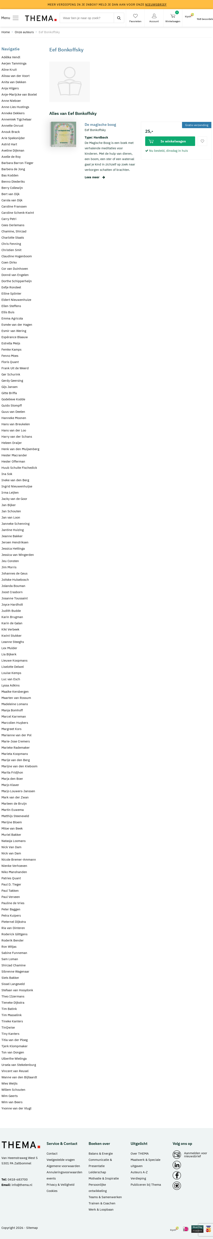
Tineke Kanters (12, 1021)
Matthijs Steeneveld (15, 816)
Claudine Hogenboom (16, 256)
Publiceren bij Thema (146, 1185)
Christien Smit (11, 250)
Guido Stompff (11, 405)
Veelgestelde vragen (61, 1160)
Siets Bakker (10, 978)
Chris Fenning (11, 244)
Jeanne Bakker (12, 536)
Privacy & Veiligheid (60, 1185)
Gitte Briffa (9, 393)
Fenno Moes (9, 356)
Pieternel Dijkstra (13, 922)
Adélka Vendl (10, 57)
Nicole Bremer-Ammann (18, 859)
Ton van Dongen (12, 1052)
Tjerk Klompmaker (14, 1046)
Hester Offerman (13, 461)
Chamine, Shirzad (13, 231)
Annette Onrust (12, 126)
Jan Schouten (11, 511)
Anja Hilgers (10, 88)
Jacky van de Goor (14, 499)
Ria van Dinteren (13, 928)
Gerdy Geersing (12, 381)
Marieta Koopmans (14, 754)
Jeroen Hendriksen (14, 542)
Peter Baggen (10, 909)
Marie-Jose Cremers (15, 741)
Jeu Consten (10, 561)
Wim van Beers (11, 1102)
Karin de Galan (11, 623)
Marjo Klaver (10, 785)
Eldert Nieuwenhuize (16, 300)
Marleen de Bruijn (14, 803)
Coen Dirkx (9, 262)
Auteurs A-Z (139, 1172)
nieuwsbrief (156, 4)
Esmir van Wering (13, 331)
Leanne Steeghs (12, 642)
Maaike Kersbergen (15, 692)
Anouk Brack (10, 132)
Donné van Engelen (15, 275)
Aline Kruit (9, 70)
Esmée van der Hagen (16, 325)
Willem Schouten (13, 1090)
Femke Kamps (11, 349)
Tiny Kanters (10, 1034)
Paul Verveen (10, 897)
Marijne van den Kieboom (19, 766)
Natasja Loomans (13, 841)
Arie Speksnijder (13, 138)
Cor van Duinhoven (14, 269)
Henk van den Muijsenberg (20, 449)
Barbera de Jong (13, 169)
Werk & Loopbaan (101, 1209)
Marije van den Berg (15, 760)
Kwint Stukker (11, 636)
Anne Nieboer (11, 101)
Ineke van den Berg (15, 480)
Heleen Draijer (11, 443)
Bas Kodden (10, 175)
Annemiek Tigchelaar (16, 119)
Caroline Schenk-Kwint (17, 213)
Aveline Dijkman (12, 150)
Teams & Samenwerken (105, 1197)
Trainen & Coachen (102, 1203)
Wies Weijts (9, 1083)
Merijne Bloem (11, 822)
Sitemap (32, 1228)
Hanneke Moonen (13, 418)
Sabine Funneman (14, 953)
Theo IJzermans (12, 996)
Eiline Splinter (11, 293)
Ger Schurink (10, 374)
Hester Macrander (14, 455)
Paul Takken (10, 891)
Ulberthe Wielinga (14, 1058)
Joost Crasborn (12, 592)
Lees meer (95, 177)
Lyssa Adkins (10, 685)
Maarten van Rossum (16, 698)
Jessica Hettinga (13, 548)
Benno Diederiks (13, 181)
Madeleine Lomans (14, 704)
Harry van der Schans (16, 437)
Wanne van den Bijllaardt (19, 1077)
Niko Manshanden (14, 872)
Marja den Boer (12, 779)
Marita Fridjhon (12, 772)
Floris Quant (10, 362)
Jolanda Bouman (13, 586)
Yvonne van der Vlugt (16, 1108)
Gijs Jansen (9, 387)
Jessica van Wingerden (17, 555)
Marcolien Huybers (14, 723)
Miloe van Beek (12, 828)
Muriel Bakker (11, 835)
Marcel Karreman (13, 716)
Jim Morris (8, 567)
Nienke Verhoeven (14, 866)
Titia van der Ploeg (14, 1040)
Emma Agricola (12, 318)
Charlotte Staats (12, 237)
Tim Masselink (11, 1015)
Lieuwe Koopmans (14, 660)
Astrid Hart (9, 144)
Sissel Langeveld (13, 984)
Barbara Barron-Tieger (17, 163)
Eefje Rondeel (11, 287)
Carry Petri (8, 219)
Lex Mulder (9, 648)
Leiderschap (97, 1172)
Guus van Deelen (13, 412)
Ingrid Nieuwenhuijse (16, 486)
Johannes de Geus (14, 573)
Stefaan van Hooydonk (17, 990)
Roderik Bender (12, 940)
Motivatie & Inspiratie (104, 1178)
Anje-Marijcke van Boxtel (19, 94)
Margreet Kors (11, 729)
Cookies (52, 1191)
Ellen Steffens (11, 306)
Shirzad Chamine (13, 965)
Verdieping (138, 1178)
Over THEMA (140, 1153)
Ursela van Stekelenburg (18, 1065)
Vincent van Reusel (14, 1071)
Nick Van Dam (11, 847)
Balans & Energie (101, 1153)
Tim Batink (9, 1009)
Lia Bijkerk (8, 654)
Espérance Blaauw (14, 337)
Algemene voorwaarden (63, 1166)
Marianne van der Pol (16, 735)
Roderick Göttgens (14, 934)
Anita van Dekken (13, 82)
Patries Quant (11, 878)
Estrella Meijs (10, 343)
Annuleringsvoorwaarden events (64, 1175)
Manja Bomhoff (12, 710)
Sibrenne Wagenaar (15, 971)
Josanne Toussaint (14, 598)
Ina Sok (6, 474)
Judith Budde (11, 611)
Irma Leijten (10, 492)
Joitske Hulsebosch (15, 580)
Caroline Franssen (14, 206)
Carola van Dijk (11, 200)
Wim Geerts (9, 1096)
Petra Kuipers (11, 915)
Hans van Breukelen (15, 424)
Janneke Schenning (15, 524)
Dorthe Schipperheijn (16, 281)
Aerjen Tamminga (13, 63)
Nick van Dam (11, 853)
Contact (52, 1153)
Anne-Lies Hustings (15, 107)
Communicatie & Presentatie (100, 1163)
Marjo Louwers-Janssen (18, 791)
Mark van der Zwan (15, 797)
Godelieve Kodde (13, 399)
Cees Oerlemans (12, 225)
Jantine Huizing (12, 530)
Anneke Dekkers (13, 113)
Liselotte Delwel (12, 667)
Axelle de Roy (11, 157)
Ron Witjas (8, 947)
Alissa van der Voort (15, 76)
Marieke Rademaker (15, 747)
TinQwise (8, 1027)
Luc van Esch (10, 679)
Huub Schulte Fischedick (19, 468)
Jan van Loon (10, 517)
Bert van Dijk (10, 194)
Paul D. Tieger (11, 884)
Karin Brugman (12, 617)
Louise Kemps (11, 673)
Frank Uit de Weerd (15, 368)
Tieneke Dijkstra (12, 1003)
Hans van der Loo (13, 430)
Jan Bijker (8, 505)
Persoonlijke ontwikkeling (98, 1188)
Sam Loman (9, 959)
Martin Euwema (12, 810)
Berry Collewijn (12, 188)
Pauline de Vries (12, 903)
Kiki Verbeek (10, 629)
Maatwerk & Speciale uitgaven (145, 1163)
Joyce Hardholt (12, 604)
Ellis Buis (7, 312)
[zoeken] (119, 18)
